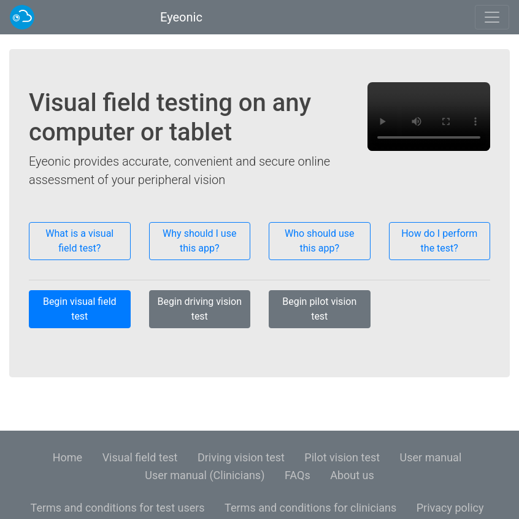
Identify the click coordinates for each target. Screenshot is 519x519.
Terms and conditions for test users (118, 507)
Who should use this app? (320, 241)
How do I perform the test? (439, 241)
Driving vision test (241, 457)
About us (352, 475)
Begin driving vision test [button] (199, 309)
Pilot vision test (342, 457)
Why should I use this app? (199, 241)
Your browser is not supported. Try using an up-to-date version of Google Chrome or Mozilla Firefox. (428, 116)
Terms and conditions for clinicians (310, 507)
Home (67, 457)
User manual (431, 457)
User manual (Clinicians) (204, 475)
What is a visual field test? (79, 241)
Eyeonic (179, 17)
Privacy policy (450, 507)
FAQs (297, 475)
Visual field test (140, 457)
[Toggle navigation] (492, 17)
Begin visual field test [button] (80, 309)
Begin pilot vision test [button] (319, 309)
